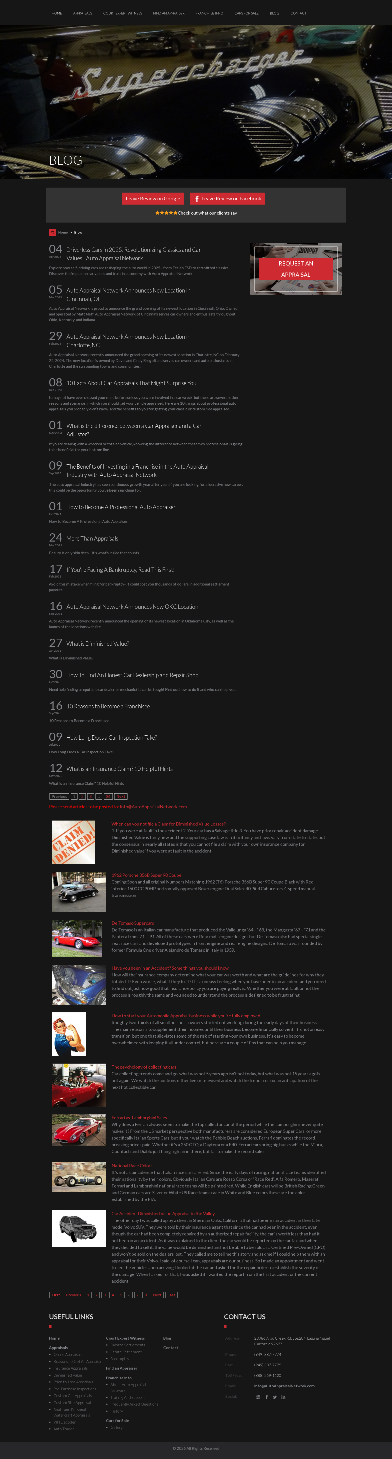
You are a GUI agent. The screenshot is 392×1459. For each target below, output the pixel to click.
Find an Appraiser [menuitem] (168, 13)
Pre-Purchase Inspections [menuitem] (75, 1389)
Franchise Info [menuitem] (209, 13)
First (56, 1295)
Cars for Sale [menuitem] (246, 13)
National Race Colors (132, 1165)
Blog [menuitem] (274, 13)
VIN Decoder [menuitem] (65, 1422)
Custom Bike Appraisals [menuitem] (73, 1402)
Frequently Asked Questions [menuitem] (134, 1404)
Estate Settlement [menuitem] (126, 1352)
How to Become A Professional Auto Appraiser (121, 507)
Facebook (266, 1397)
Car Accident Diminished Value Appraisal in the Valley (163, 1213)
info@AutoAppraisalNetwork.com (284, 1386)
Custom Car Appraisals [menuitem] (73, 1395)
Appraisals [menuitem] (82, 13)
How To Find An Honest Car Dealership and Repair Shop (132, 675)
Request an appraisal (296, 269)
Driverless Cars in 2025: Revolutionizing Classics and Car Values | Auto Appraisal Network (133, 254)
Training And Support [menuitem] (127, 1397)
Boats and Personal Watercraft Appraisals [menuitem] (72, 1412)
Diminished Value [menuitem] (68, 1375)
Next (120, 796)
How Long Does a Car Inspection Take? (111, 737)
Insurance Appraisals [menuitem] (71, 1368)
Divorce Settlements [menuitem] (127, 1345)
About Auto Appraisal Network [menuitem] (128, 1387)
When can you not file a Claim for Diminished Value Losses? (169, 824)
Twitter (275, 1397)
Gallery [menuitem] (116, 1427)
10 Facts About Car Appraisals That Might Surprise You (131, 383)
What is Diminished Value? (97, 643)
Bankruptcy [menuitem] (119, 1358)
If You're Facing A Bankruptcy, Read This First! (120, 569)
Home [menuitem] (57, 13)
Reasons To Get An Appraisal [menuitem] (78, 1361)
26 (108, 796)
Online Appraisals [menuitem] (68, 1354)
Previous (73, 1295)
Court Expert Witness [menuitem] (122, 13)
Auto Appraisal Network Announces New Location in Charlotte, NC (128, 340)
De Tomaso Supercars (133, 923)
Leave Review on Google (153, 198)
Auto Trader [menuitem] (64, 1429)
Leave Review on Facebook (231, 198)
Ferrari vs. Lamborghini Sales (139, 1117)
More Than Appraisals (92, 538)
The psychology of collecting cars (144, 1067)
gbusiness (258, 1397)
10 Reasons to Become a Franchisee (108, 706)
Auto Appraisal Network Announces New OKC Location (132, 606)
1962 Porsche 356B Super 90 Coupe (147, 875)
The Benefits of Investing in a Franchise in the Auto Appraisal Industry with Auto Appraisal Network (137, 470)
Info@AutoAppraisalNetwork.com (153, 806)
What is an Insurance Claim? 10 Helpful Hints (119, 768)
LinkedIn (283, 1397)
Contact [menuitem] (298, 13)
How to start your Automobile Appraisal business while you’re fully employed (186, 1015)
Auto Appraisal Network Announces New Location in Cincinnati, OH (128, 294)
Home (63, 232)
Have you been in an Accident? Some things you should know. (171, 968)
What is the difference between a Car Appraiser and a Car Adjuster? (134, 430)
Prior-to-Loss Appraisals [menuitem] (73, 1382)
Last (171, 1295)
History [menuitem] (116, 1411)
